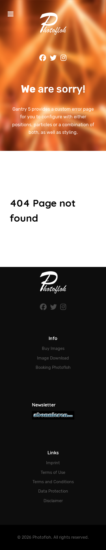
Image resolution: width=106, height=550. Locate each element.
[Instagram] (63, 307)
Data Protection (53, 491)
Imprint (53, 463)
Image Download (53, 358)
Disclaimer (53, 500)
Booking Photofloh (53, 367)
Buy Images (53, 348)
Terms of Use (53, 472)
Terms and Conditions (53, 482)
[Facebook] (44, 307)
